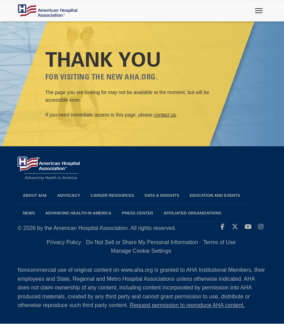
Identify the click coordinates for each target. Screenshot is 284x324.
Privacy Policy (64, 242)
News (29, 213)
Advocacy (69, 195)
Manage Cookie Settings (141, 251)
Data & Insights (162, 195)
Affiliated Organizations (192, 213)
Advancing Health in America (78, 213)
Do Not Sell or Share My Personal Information (142, 242)
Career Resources (112, 195)
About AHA (35, 195)
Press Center (137, 213)
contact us (165, 115)
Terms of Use (219, 242)
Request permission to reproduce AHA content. (187, 305)
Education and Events (215, 195)
